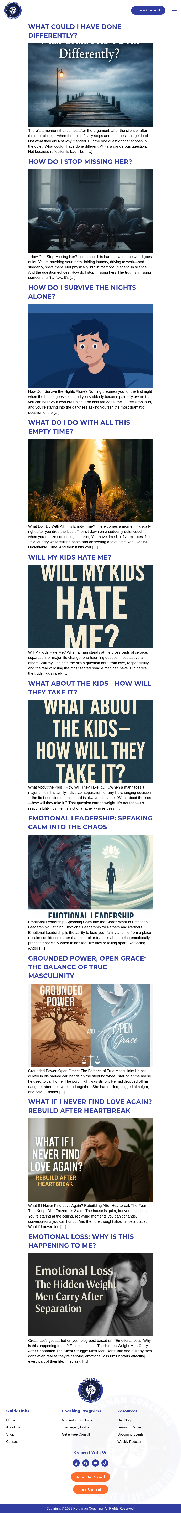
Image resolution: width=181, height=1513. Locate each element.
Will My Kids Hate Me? (70, 557)
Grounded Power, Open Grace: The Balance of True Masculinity (87, 967)
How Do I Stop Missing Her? (80, 162)
